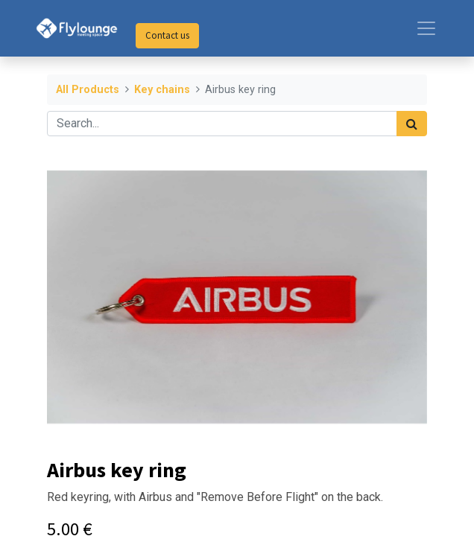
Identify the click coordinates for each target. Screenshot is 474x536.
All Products (87, 89)
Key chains (162, 89)
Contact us (167, 35)
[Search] (411, 123)
